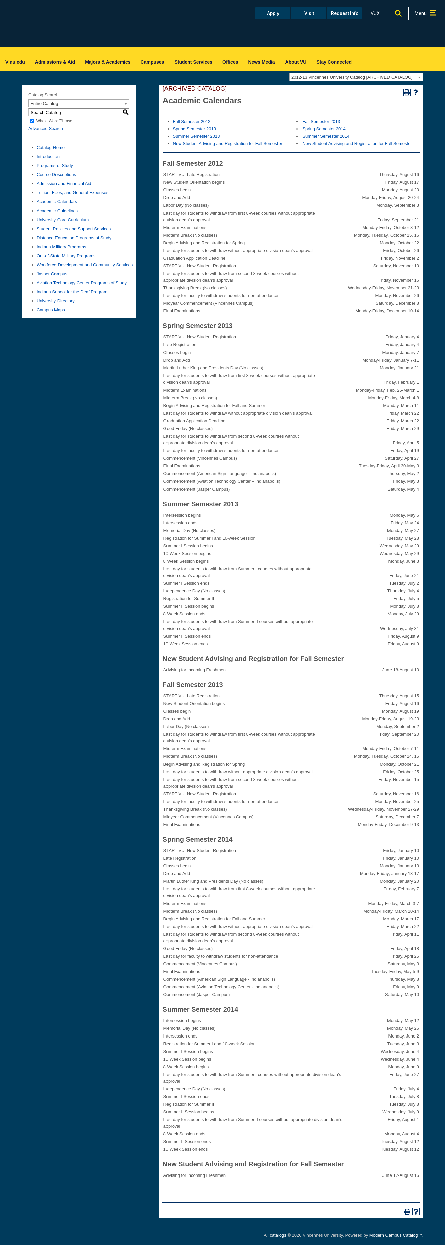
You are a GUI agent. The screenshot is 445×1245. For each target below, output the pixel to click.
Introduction (48, 156)
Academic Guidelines (57, 210)
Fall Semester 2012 (192, 121)
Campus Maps (51, 309)
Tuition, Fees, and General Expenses (72, 192)
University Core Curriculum (63, 219)
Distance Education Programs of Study (74, 237)
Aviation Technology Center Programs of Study (82, 282)
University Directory (56, 300)
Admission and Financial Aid (64, 183)
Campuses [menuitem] (152, 62)
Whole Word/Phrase (54, 121)
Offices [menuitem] (230, 62)
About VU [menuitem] (296, 62)
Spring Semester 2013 (194, 128)
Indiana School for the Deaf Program (72, 291)
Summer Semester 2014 (325, 136)
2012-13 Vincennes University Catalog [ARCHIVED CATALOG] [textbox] (352, 77)
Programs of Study (55, 165)
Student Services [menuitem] (193, 62)
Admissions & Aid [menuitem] (55, 62)
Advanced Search (45, 128)
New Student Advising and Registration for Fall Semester (227, 143)
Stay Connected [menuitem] (334, 62)
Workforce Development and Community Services (85, 264)
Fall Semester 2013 (321, 121)
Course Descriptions (56, 174)
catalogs (278, 1235)
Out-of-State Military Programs (66, 255)
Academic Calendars (57, 201)
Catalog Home (51, 147)
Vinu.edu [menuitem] (15, 62)
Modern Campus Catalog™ (395, 1235)
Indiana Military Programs (61, 246)
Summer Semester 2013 (196, 136)
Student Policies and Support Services (74, 228)
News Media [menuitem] (261, 62)
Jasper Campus (52, 273)
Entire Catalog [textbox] (44, 103)
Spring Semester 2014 (323, 128)
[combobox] (356, 77)
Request (345, 13)
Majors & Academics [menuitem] (107, 62)
